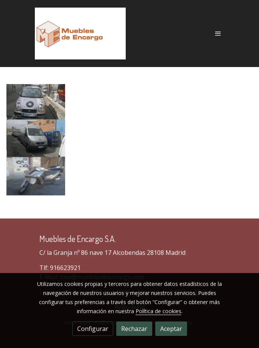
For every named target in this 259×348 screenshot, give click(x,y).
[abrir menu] (218, 33)
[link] (80, 33)
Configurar (92, 329)
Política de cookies (158, 311)
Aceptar (171, 329)
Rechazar (134, 329)
